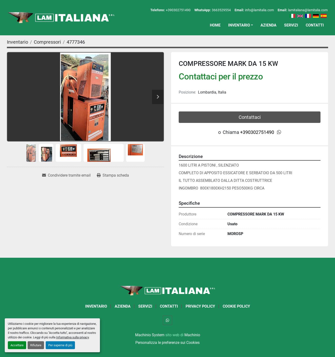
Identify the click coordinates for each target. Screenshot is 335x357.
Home (215, 25)
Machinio (192, 335)
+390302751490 (178, 10)
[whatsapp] (279, 132)
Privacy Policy (200, 306)
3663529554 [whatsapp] (221, 10)
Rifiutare (35, 345)
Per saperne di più (60, 345)
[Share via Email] (66, 175)
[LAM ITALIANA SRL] (167, 290)
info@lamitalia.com (259, 10)
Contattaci (250, 117)
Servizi (291, 25)
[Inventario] (17, 42)
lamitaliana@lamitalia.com (308, 10)
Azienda (268, 25)
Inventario (239, 25)
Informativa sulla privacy (72, 337)
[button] (240, 25)
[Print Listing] (113, 175)
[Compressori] (47, 42)
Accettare (17, 345)
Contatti (315, 25)
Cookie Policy (236, 306)
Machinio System (149, 335)
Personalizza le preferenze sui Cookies (167, 342)
